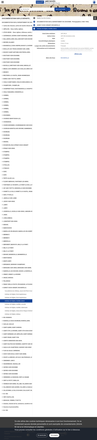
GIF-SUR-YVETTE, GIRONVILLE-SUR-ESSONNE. (17, 188)
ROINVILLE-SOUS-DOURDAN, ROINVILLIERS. (16, 320)
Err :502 (5, 393)
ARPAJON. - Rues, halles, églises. (13, 29)
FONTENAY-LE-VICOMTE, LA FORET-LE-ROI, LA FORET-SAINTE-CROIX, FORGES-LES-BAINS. (22, 185)
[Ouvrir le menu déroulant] (2, 2)
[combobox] (62, 9)
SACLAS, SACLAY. (8, 324)
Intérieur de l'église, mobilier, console (15, 304)
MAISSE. (6, 224)
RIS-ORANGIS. (7, 317)
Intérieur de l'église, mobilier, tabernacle (16, 307)
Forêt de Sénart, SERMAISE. (11, 350)
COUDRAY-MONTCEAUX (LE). (12, 118)
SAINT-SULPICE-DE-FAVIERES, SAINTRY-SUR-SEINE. (19, 344)
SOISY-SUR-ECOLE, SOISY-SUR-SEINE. (15, 354)
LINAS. (5, 214)
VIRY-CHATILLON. (8, 397)
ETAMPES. (6, 151)
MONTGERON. (7, 258)
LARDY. (5, 204)
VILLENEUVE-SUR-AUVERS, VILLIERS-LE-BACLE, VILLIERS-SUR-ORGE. (22, 387)
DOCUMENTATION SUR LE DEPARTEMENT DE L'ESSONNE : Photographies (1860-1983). (21, 22)
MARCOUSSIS (7, 228)
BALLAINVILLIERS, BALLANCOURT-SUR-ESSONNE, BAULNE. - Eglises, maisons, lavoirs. (22, 39)
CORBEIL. (6, 95)
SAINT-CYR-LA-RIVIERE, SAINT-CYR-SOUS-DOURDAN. (19, 330)
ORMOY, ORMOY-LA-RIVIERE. (12, 274)
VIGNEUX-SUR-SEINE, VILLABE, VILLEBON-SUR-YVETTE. (20, 383)
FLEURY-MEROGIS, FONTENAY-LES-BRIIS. (16, 181)
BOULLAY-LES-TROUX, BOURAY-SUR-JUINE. (16, 49)
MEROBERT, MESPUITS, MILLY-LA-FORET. (15, 244)
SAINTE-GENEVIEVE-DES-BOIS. (12, 340)
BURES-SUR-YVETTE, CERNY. (12, 78)
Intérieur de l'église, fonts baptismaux (15, 294)
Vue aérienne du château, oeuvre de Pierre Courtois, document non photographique (24, 291)
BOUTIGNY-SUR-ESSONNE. (11, 55)
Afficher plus (78, 54)
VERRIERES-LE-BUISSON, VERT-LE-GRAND (16, 377)
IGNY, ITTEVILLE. (8, 195)
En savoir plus (42, 435)
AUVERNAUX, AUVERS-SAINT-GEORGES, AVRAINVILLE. (19, 35)
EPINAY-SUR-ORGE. (9, 148)
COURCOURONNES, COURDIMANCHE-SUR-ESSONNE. (19, 125)
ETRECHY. (6, 168)
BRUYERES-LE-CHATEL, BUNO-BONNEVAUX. (16, 75)
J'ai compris (54, 435)
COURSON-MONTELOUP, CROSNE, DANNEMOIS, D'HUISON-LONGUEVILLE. (22, 128)
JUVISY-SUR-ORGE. (9, 201)
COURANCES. (7, 122)
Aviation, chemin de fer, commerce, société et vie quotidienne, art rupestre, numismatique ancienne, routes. (22, 403)
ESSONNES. (7, 115)
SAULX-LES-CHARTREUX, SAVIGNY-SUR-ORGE (17, 347)
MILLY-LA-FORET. (8, 248)
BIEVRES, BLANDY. (8, 42)
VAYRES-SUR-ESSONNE (10, 367)
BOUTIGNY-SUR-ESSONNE (11, 62)
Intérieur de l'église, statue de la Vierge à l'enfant (18, 311)
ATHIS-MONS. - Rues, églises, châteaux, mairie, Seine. (19, 32)
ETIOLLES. (6, 165)
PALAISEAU (6, 281)
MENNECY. (6, 234)
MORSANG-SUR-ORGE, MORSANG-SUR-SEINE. (17, 267)
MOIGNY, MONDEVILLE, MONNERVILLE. (15, 254)
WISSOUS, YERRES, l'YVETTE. (12, 400)
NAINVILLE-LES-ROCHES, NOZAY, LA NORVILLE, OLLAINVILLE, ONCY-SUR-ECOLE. (22, 271)
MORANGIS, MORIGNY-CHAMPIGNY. (14, 264)
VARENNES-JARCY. (9, 360)
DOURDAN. (6, 132)
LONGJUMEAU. (8, 218)
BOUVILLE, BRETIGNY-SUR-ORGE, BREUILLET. (17, 65)
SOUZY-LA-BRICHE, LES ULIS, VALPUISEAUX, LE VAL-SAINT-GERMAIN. (22, 357)
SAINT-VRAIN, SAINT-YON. (11, 337)
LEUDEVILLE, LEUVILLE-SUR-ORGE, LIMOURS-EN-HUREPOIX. (21, 211)
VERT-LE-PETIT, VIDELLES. (11, 380)
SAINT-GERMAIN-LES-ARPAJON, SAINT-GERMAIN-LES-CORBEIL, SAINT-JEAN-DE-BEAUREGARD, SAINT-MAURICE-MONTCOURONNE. (22, 334)
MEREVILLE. (7, 241)
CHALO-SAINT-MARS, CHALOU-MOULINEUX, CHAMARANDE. (21, 82)
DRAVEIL (6, 141)
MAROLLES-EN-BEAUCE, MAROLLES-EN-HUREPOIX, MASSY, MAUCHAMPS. (22, 231)
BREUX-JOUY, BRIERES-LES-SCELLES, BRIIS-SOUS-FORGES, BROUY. (22, 69)
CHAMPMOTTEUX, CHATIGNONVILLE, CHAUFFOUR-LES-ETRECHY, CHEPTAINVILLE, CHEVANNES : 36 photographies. (22, 88)
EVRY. (5, 171)
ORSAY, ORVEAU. (8, 277)
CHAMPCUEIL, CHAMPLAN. (11, 85)
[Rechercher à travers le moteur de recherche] (38, 9)
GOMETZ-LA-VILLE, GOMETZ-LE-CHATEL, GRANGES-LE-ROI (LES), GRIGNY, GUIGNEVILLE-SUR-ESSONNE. (22, 191)
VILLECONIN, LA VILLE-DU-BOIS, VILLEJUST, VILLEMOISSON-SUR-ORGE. (22, 390)
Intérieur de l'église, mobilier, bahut (15, 301)
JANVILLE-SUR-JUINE (10, 198)
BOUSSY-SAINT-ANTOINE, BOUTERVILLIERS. (16, 52)
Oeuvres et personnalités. (11, 407)
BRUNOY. (6, 72)
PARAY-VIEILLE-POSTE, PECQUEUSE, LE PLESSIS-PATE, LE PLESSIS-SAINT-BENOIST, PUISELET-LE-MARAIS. (22, 284)
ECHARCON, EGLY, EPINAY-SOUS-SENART (15, 145)
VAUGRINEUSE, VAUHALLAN (11, 364)
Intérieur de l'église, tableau (12, 314)
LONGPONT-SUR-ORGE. (10, 221)
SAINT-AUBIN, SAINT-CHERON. (12, 327)
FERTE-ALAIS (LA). (9, 178)
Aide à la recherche (26, 12)
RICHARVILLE (65, 58)
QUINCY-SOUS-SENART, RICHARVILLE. (15, 287)
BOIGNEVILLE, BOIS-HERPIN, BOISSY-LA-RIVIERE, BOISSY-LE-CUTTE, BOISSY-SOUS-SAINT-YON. (22, 45)
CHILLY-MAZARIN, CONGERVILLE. (13, 92)
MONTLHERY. (7, 261)
